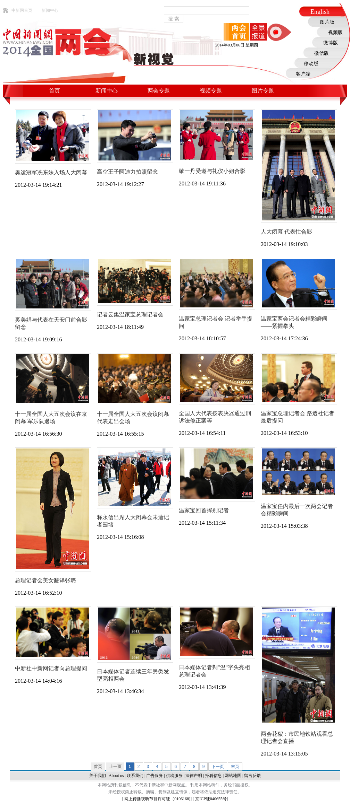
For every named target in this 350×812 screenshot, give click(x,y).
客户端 (303, 74)
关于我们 (97, 775)
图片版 (327, 22)
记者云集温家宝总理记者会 (130, 314)
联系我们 (135, 775)
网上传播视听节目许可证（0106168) (157, 798)
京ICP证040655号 (211, 798)
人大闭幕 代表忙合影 (286, 232)
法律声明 (193, 775)
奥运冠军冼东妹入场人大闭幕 (51, 172)
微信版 (321, 53)
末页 (235, 766)
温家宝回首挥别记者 (204, 510)
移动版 (311, 63)
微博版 (330, 42)
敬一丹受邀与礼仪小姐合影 (212, 171)
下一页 (217, 766)
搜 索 (173, 18)
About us (116, 775)
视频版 (335, 32)
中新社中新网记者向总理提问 (51, 668)
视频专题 (211, 91)
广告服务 (154, 775)
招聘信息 (213, 775)
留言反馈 (252, 775)
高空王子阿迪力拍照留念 (127, 172)
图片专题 (263, 91)
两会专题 (159, 91)
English (320, 11)
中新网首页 (21, 10)
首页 (54, 91)
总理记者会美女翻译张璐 (45, 580)
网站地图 (233, 775)
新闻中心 (50, 10)
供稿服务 (174, 775)
